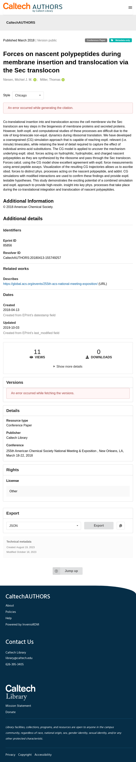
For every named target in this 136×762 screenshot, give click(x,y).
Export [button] (99, 525)
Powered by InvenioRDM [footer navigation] (22, 624)
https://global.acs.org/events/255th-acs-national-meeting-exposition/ (51, 284)
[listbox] (28, 95)
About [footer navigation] (10, 605)
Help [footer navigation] (9, 618)
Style (6, 95)
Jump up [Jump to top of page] (65, 571)
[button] (68, 491)
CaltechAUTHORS (20, 22)
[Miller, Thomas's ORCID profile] (63, 80)
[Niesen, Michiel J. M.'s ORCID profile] (34, 80)
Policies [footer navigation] (11, 612)
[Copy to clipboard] (121, 525)
